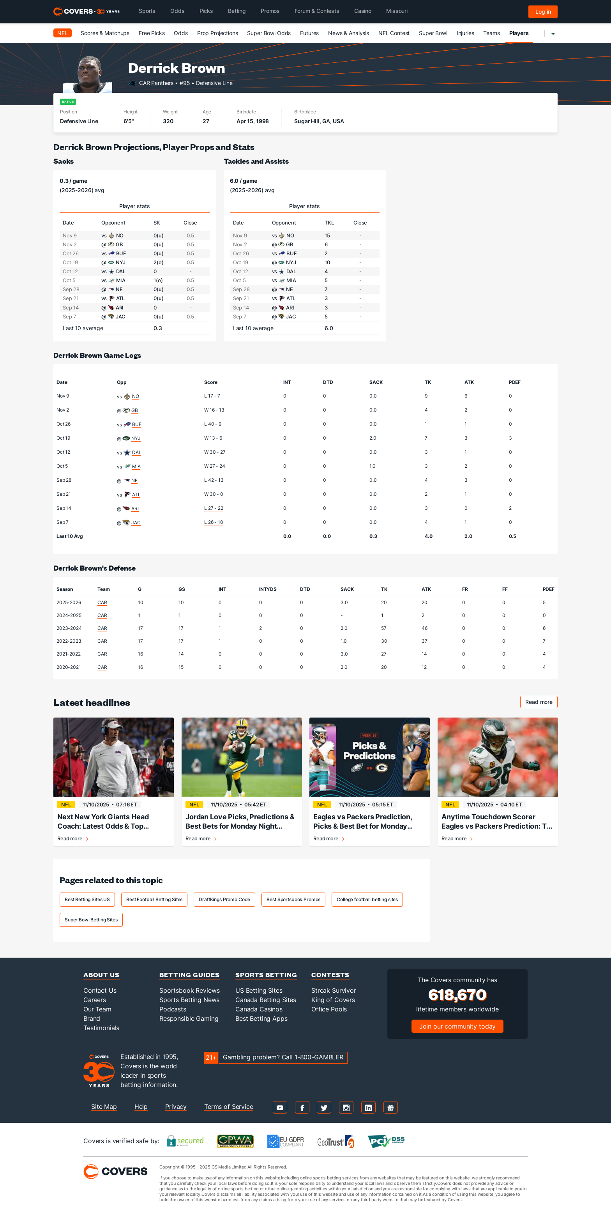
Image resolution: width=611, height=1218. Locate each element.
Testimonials (101, 1028)
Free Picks (152, 33)
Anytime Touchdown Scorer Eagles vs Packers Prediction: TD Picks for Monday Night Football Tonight (496, 822)
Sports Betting (266, 974)
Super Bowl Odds (269, 33)
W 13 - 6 (213, 438)
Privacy (176, 1106)
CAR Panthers (156, 82)
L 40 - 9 (212, 424)
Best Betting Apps (261, 1018)
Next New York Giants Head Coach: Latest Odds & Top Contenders (103, 822)
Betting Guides (189, 974)
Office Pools (329, 1009)
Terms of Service (228, 1106)
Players (519, 33)
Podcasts (172, 1009)
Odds (180, 33)
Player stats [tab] (134, 206)
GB (134, 410)
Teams (491, 33)
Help (141, 1106)
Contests (330, 974)
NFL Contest (394, 33)
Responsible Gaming (188, 1018)
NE (134, 480)
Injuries (465, 33)
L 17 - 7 (212, 396)
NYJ (136, 438)
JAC (136, 522)
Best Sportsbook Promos (293, 899)
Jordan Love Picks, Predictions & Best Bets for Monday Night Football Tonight (240, 822)
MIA (136, 466)
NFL (62, 33)
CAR (102, 602)
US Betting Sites (259, 990)
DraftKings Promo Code (224, 899)
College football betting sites (367, 899)
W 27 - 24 (214, 466)
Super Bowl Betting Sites (91, 920)
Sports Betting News (189, 1000)
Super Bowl (433, 33)
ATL (136, 494)
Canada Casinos (259, 1009)
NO (135, 396)
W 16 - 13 (214, 410)
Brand (91, 1018)
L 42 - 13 (214, 480)
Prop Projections (217, 33)
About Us (101, 974)
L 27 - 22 (213, 508)
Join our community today (457, 1026)
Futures (309, 33)
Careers (94, 1000)
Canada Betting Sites (265, 1000)
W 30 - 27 (215, 452)
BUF (136, 424)
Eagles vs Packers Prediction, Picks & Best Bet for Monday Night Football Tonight (362, 822)
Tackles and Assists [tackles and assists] (256, 161)
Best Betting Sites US (87, 899)
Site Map (104, 1106)
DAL (136, 452)
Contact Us (100, 990)
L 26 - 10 (213, 522)
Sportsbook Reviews (189, 990)
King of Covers (333, 1000)
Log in (543, 11)
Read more (541, 702)
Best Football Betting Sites (154, 899)
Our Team (97, 1009)
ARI (135, 508)
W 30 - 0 (213, 494)
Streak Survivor (333, 990)
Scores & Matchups (105, 33)
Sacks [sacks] (63, 161)
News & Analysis (348, 33)
